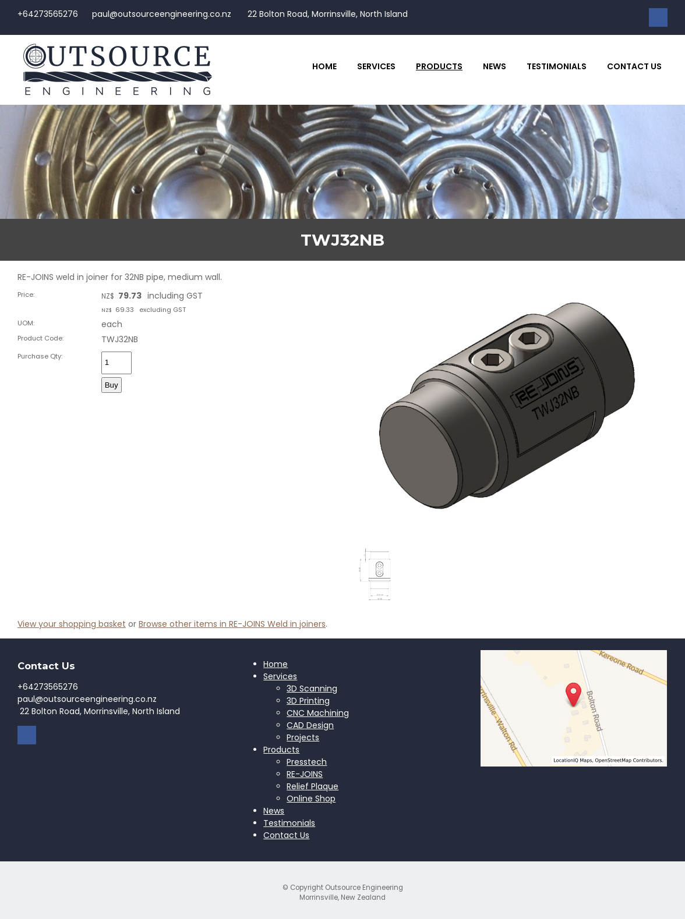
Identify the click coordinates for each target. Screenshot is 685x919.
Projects (303, 737)
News (494, 66)
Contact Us (634, 66)
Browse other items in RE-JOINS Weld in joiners (232, 624)
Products (439, 66)
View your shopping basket (71, 624)
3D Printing (308, 701)
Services (376, 66)
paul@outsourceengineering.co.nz (161, 14)
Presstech (307, 762)
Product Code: (40, 338)
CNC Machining (318, 713)
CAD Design (310, 725)
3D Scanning (312, 688)
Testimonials (557, 66)
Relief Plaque (312, 786)
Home (324, 66)
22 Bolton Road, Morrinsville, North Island (326, 14)
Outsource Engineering (364, 887)
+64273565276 (47, 14)
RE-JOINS (305, 774)
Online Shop (311, 798)
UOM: (25, 323)
